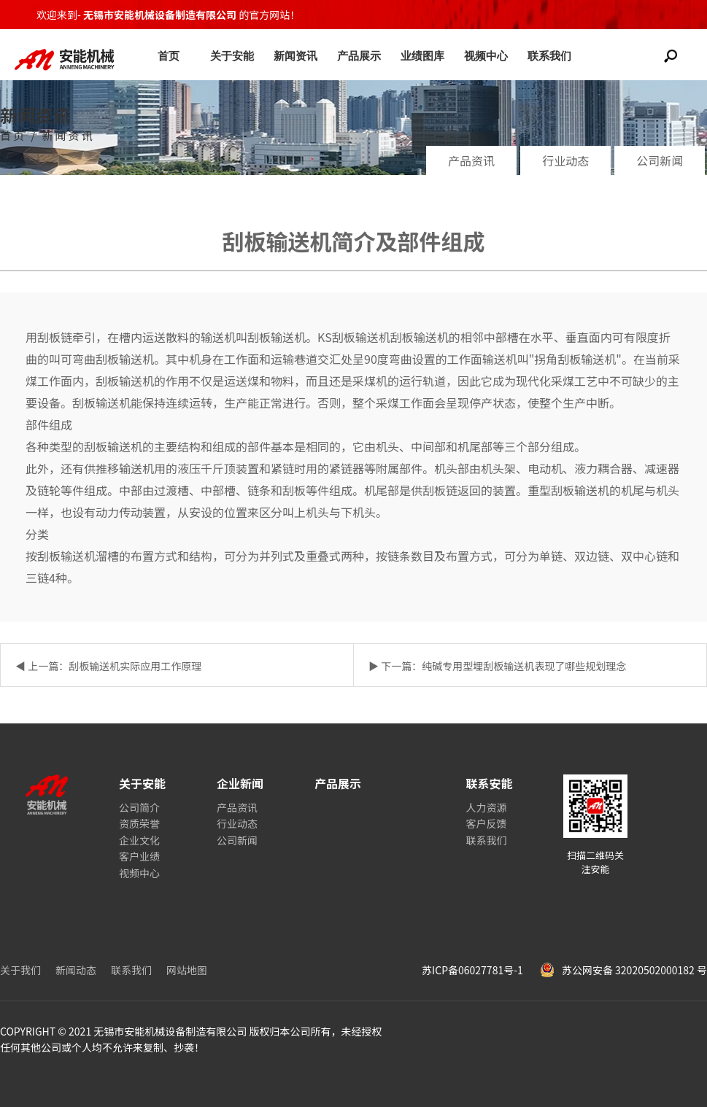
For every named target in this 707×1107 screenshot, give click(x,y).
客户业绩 (139, 856)
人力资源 (485, 807)
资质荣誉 (139, 823)
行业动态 (565, 160)
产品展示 (359, 56)
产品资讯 (471, 160)
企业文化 (139, 840)
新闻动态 (75, 970)
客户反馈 (485, 823)
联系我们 (549, 56)
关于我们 (20, 970)
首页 (168, 56)
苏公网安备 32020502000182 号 (623, 970)
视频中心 (486, 56)
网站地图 (186, 970)
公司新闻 (659, 160)
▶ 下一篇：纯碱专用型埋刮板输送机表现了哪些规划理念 (497, 666)
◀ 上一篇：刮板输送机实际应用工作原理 (108, 666)
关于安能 (232, 56)
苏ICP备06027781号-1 (473, 970)
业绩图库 (422, 56)
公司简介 (139, 807)
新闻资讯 (295, 56)
